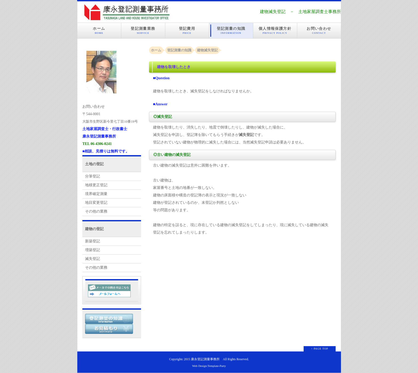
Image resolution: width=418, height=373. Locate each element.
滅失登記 (92, 259)
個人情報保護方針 (275, 31)
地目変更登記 (96, 203)
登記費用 (187, 31)
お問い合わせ (319, 31)
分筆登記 (92, 176)
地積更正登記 (96, 185)
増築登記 (92, 250)
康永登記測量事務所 (205, 359)
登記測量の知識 (231, 31)
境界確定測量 (96, 194)
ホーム (99, 31)
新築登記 (92, 241)
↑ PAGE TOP (319, 348)
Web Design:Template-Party (209, 365)
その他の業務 (96, 211)
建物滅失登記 (207, 50)
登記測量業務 (143, 31)
